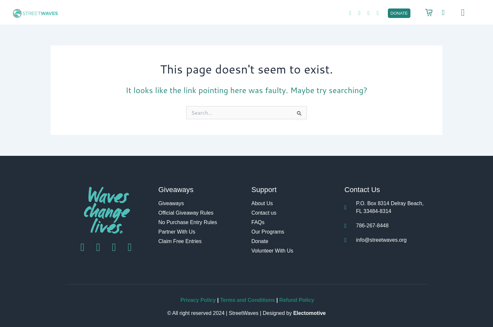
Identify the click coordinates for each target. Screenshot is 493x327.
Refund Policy (296, 300)
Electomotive (309, 313)
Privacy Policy (198, 300)
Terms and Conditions (248, 300)
